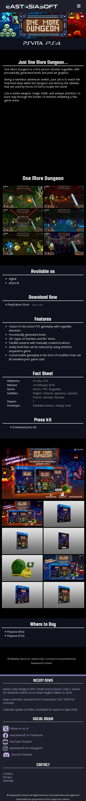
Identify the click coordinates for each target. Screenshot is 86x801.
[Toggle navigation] (79, 6)
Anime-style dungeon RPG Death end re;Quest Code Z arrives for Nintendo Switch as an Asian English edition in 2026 (41, 690)
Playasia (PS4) (15, 636)
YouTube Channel (17, 741)
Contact (8, 773)
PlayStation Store (18, 304)
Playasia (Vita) (15, 631)
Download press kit (24, 427)
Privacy (7, 777)
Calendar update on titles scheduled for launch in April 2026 (40, 709)
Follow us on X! (15, 728)
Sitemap (8, 780)
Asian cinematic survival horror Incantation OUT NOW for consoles (39, 701)
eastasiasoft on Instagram (23, 748)
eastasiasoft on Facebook (23, 735)
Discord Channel (17, 754)
